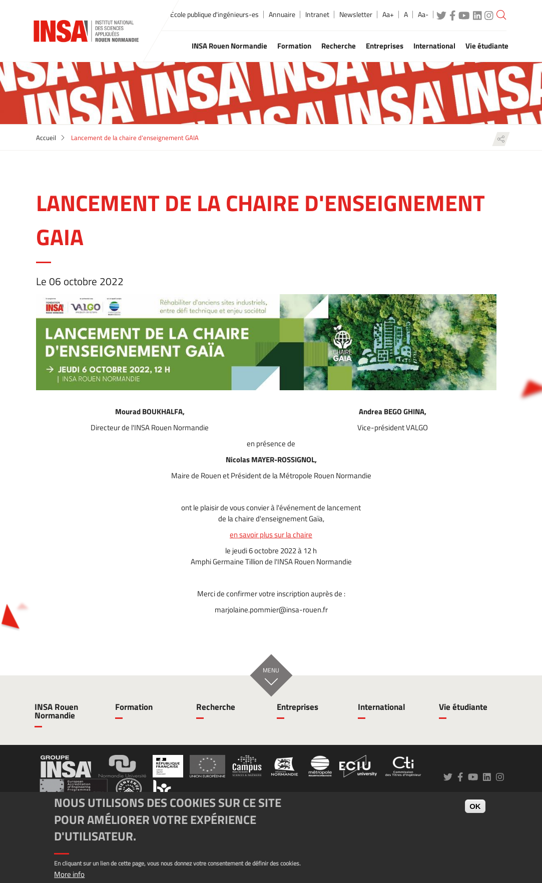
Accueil (46, 138)
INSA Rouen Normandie (56, 711)
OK (475, 806)
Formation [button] (294, 46)
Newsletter (355, 14)
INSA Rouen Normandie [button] (229, 46)
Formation (134, 706)
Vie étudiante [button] (486, 46)
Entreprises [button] (384, 46)
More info (69, 874)
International (381, 706)
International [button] (434, 46)
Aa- (423, 14)
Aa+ (388, 14)
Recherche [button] (338, 46)
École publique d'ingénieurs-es (214, 14)
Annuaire (282, 14)
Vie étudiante (463, 706)
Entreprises (297, 706)
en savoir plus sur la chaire (271, 534)
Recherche (215, 706)
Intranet (317, 14)
